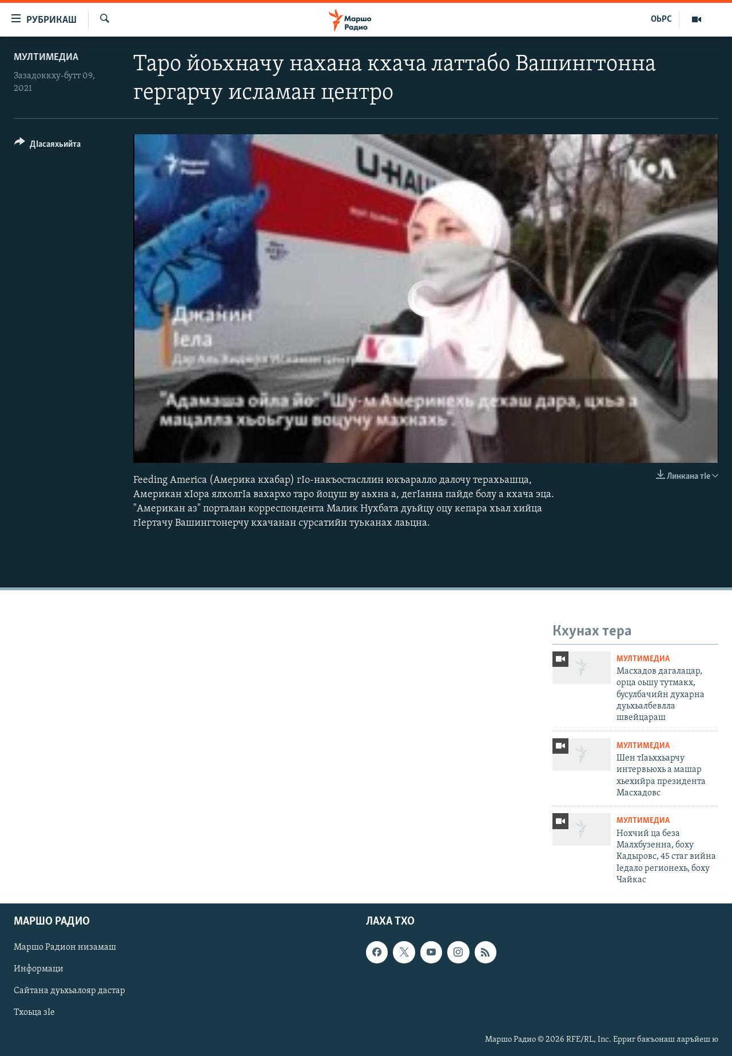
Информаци (38, 969)
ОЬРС (661, 19)
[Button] (47, 146)
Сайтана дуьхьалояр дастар (69, 990)
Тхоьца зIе (34, 1012)
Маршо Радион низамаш (65, 947)
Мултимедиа (46, 57)
